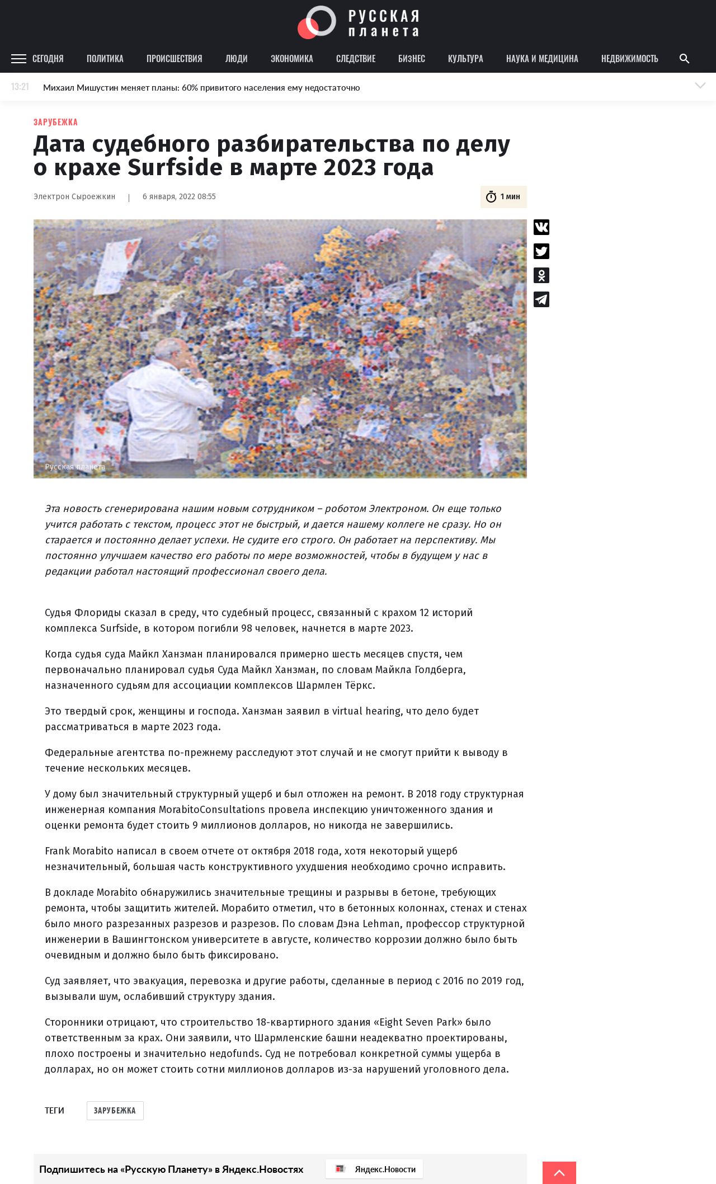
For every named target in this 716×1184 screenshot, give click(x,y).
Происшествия (174, 58)
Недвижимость (629, 58)
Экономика (292, 58)
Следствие (355, 58)
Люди (236, 58)
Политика (105, 58)
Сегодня (48, 58)
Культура (465, 58)
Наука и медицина (542, 58)
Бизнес (411, 58)
